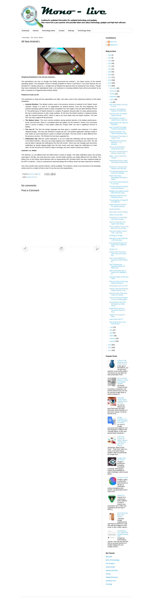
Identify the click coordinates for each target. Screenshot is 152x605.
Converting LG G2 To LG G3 (118, 286)
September (113, 97)
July (111, 102)
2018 (110, 75)
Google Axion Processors (121, 459)
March (112, 336)
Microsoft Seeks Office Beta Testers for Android (118, 294)
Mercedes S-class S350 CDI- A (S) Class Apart (118, 239)
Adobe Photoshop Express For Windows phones (117, 205)
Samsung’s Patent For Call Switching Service (117, 196)
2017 (110, 77)
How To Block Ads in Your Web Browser (117, 323)
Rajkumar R (114, 45)
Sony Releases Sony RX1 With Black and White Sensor (117, 304)
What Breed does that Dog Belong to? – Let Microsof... (117, 142)
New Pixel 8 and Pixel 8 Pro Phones (122, 514)
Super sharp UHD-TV (116, 319)
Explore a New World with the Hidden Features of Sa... (118, 289)
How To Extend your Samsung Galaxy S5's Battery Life (117, 266)
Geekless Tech (111, 581)
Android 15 (120, 495)
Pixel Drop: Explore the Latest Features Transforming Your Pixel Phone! (122, 441)
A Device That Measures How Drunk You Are (122, 362)
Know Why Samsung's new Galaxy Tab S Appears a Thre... (118, 244)
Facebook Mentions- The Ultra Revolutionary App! (117, 132)
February (113, 338)
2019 (110, 72)
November (113, 91)
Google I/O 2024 (122, 477)
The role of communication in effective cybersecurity (118, 152)
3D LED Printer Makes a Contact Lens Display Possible (122, 381)
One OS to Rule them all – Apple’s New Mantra (117, 223)
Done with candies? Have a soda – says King (118, 232)
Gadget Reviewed (112, 577)
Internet (35, 31)
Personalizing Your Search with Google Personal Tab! (122, 533)
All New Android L (115, 209)
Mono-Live (113, 42)
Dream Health (110, 567)
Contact (61, 31)
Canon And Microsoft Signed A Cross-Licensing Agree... (118, 298)
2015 (110, 83)
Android (29, 177)
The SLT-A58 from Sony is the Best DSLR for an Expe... (118, 227)
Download (25, 31)
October (112, 94)
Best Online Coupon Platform (118, 212)
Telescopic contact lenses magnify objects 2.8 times (122, 400)
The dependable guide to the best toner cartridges (118, 172)
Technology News (48, 31)
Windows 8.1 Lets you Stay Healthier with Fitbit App (118, 167)
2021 (110, 66)
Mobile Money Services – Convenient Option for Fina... (117, 310)
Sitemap (71, 31)
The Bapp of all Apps (116, 235)
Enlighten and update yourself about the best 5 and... (118, 192)
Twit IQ (108, 574)
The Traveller (110, 563)
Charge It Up (113, 249)
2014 (110, 86)
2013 (110, 345)
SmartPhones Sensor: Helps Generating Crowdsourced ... (118, 162)
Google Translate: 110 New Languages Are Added (122, 420)
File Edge (109, 584)
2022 (110, 63)
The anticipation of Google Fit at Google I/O (118, 201)
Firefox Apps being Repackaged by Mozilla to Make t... (118, 177)
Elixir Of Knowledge (112, 560)
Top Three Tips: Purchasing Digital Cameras (118, 114)
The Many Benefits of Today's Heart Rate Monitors (118, 187)
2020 (110, 69)
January (112, 341)
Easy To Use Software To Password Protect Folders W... (118, 259)
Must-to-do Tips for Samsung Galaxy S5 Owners (118, 282)
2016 (110, 80)
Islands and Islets (112, 570)
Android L (34, 177)
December (113, 88)
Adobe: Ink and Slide (116, 215)
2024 (110, 58)
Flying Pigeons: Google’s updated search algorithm (118, 119)
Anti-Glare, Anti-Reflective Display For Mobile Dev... (118, 110)
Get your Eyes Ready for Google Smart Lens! (117, 148)
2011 (110, 350)
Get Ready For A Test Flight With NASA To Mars (118, 218)
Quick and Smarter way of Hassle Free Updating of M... (117, 272)
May (111, 330)
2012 (110, 347)
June (111, 327)
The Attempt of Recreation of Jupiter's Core (118, 137)
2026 (110, 55)
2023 (110, 61)
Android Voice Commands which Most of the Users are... (117, 253)
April (111, 333)
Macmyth (109, 557)
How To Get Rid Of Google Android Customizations (117, 128)
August (112, 99)
